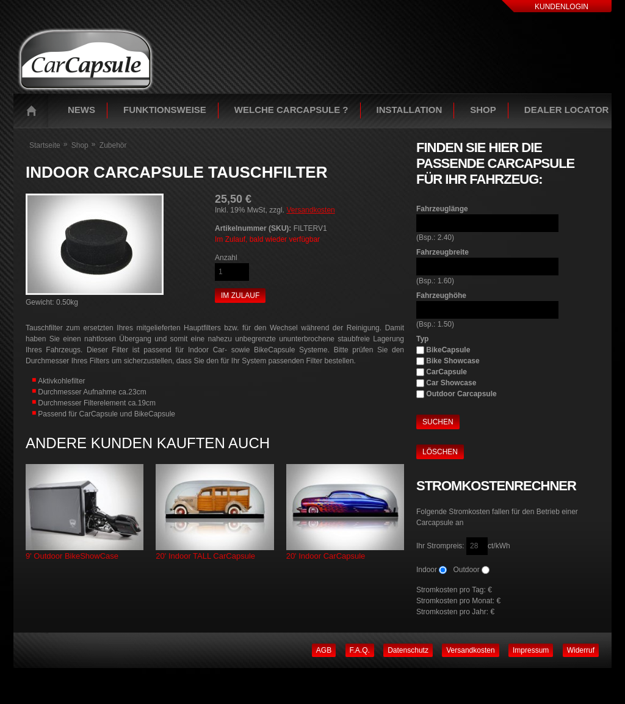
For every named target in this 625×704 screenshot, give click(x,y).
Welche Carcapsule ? (291, 109)
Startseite (34, 110)
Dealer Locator (566, 109)
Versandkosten (310, 210)
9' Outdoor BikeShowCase (72, 556)
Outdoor (466, 569)
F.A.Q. (360, 650)
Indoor (426, 569)
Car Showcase (451, 383)
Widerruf (580, 650)
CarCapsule (446, 372)
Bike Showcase (452, 361)
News (81, 109)
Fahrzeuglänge (442, 209)
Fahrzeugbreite (442, 252)
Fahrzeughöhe (441, 295)
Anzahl (226, 257)
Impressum (531, 650)
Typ (422, 339)
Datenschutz (408, 650)
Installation (410, 109)
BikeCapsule (448, 350)
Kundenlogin (561, 6)
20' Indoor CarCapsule (326, 556)
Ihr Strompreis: (441, 546)
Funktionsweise (164, 109)
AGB (323, 650)
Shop (483, 109)
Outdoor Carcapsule (461, 394)
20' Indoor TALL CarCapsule (205, 556)
